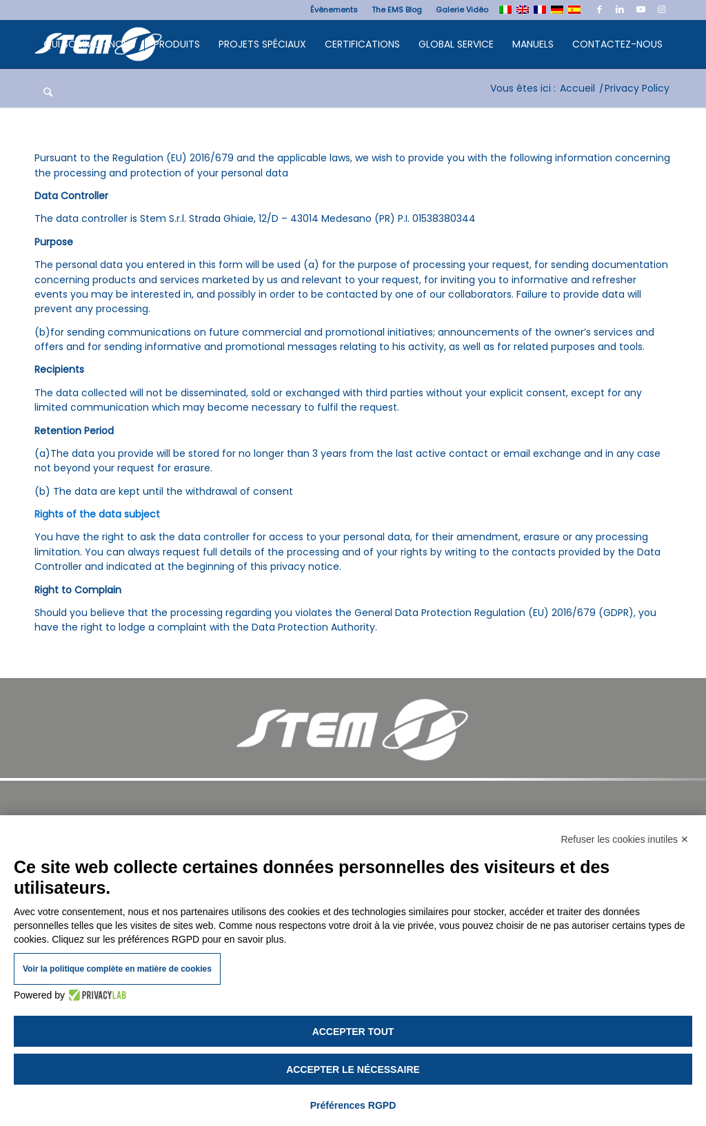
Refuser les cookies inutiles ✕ (625, 839)
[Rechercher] (47, 92)
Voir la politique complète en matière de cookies (117, 969)
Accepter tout (353, 1031)
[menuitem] (334, 9)
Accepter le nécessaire (353, 1069)
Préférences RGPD (353, 1105)
